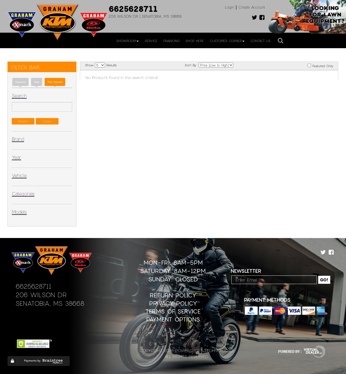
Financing (171, 41)
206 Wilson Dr (41, 295)
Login (229, 7)
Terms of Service (173, 311)
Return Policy (173, 295)
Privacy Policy (173, 303)
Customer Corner (227, 41)
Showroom (127, 41)
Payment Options (173, 319)
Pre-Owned (55, 82)
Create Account (251, 7)
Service (151, 41)
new (36, 82)
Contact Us (260, 41)
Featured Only (320, 66)
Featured (20, 82)
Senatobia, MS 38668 (49, 303)
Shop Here (194, 41)
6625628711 (133, 8)
